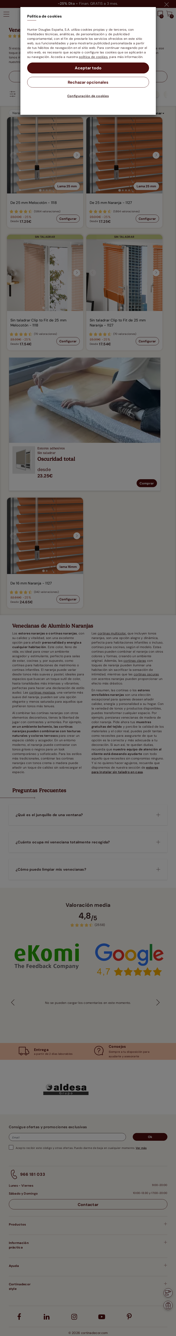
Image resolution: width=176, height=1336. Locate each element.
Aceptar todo (88, 68)
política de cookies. (93, 57)
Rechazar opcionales (88, 82)
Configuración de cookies (88, 96)
